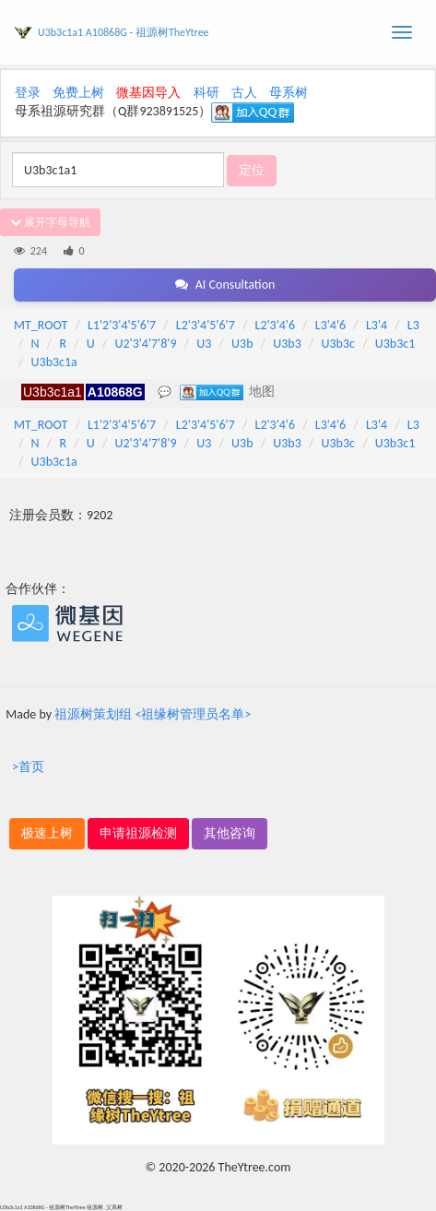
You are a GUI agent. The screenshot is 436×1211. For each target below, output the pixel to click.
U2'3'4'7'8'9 (145, 343)
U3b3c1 (395, 343)
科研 (206, 93)
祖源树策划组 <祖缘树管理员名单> (152, 714)
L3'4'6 (330, 325)
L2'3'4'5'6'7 (205, 325)
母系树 (288, 93)
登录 (28, 93)
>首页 (28, 767)
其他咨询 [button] (229, 833)
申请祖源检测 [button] (138, 833)
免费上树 (78, 93)
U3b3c (338, 343)
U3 (203, 343)
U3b (242, 343)
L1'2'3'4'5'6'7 (122, 325)
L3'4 (376, 325)
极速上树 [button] (47, 833)
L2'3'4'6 (275, 325)
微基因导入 (148, 93)
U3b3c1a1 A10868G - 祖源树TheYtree (123, 32)
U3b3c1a (54, 362)
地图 (262, 391)
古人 (244, 93)
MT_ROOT (40, 325)
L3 (413, 325)
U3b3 (287, 343)
